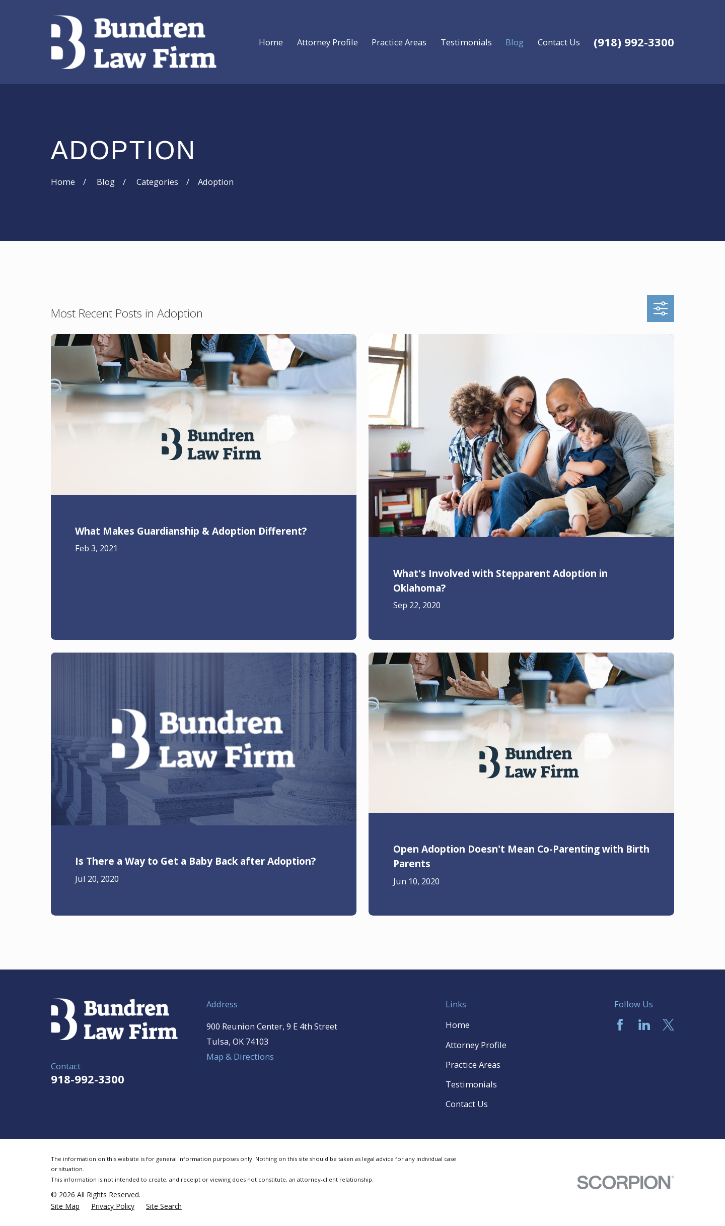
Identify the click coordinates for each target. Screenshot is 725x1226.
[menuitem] (65, 1206)
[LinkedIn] (644, 1024)
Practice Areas (473, 1064)
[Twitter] (668, 1024)
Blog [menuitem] (514, 42)
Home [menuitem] (271, 42)
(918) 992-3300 (634, 41)
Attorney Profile (476, 1045)
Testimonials (471, 1084)
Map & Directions (240, 1056)
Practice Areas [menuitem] (399, 42)
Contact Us (467, 1104)
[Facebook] (620, 1024)
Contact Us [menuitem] (559, 42)
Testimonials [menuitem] (466, 42)
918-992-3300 (87, 1078)
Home (458, 1024)
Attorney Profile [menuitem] (327, 42)
